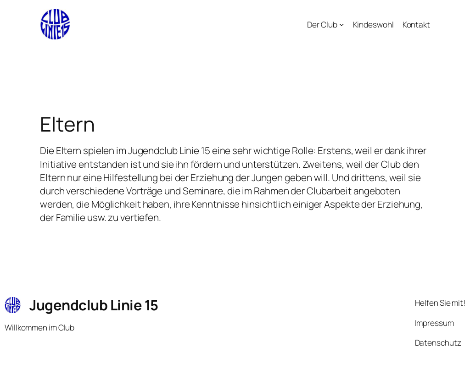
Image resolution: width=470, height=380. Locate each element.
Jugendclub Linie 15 (93, 304)
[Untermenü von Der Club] (341, 24)
